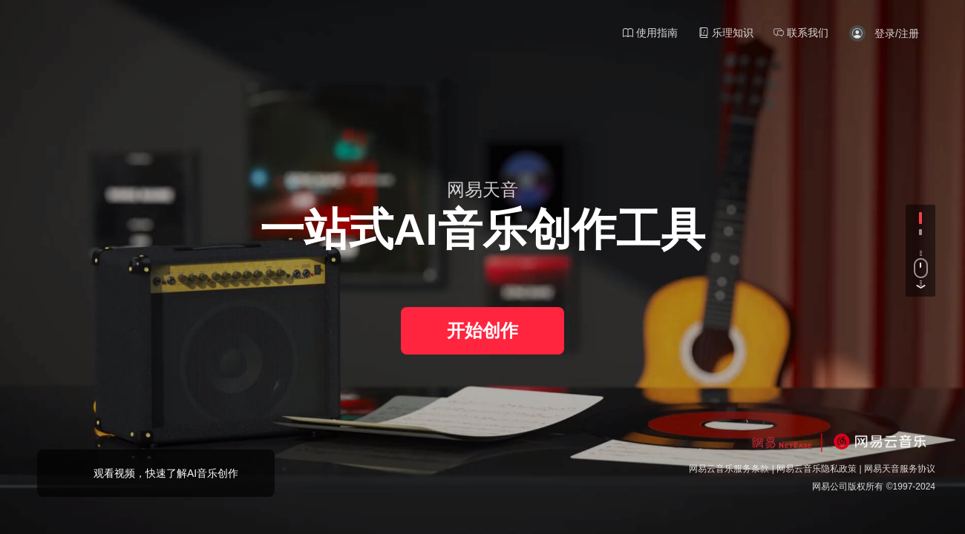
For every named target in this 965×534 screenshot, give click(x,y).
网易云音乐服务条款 (729, 469)
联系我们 (800, 33)
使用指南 (650, 33)
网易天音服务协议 (899, 469)
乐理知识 (726, 33)
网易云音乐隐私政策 (816, 469)
